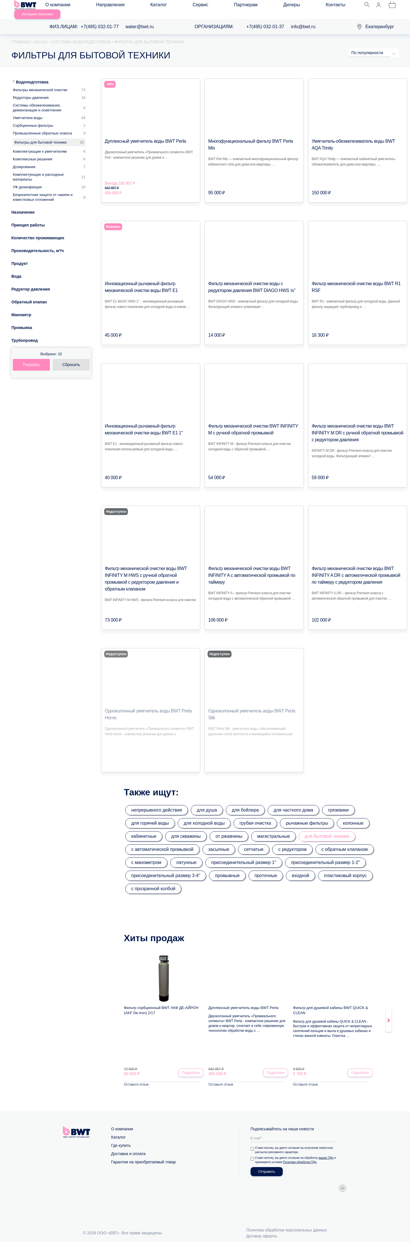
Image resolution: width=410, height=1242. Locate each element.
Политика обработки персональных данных (286, 1224)
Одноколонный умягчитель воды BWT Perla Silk (249, 704)
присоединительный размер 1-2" (325, 855)
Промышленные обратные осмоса (42, 126)
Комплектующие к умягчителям (40, 145)
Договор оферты (261, 1230)
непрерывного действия (156, 803)
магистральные (273, 829)
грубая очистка (255, 816)
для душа (207, 803)
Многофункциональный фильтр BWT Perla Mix (248, 134)
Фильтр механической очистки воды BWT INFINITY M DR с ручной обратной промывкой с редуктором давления (355, 426)
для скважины (186, 829)
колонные (353, 816)
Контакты (238, 6)
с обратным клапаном (344, 842)
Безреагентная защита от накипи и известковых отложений (43, 190)
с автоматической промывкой (162, 842)
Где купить (121, 1139)
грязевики (338, 803)
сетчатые (253, 842)
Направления (98, 6)
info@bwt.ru (303, 20)
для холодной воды (204, 816)
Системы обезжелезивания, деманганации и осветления (37, 101)
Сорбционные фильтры (33, 119)
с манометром (146, 855)
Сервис (154, 6)
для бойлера (245, 803)
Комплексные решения (32, 152)
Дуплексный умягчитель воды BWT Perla (140, 134)
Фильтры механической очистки (40, 83)
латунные (186, 855)
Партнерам (182, 6)
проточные (266, 869)
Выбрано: (51, 347)
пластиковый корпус (345, 869)
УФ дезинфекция (27, 180)
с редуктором (292, 842)
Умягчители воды (27, 111)
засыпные (218, 842)
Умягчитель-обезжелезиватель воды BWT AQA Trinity (357, 134)
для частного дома (293, 803)
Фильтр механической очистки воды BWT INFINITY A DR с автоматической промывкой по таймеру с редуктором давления (357, 569)
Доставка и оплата (128, 1148)
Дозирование (24, 160)
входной (300, 869)
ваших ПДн (327, 1152)
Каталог (129, 6)
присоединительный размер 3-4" (165, 869)
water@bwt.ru (140, 20)
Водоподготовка (32, 75)
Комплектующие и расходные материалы (38, 170)
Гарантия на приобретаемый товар (143, 1156)
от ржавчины (229, 829)
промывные (227, 869)
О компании (62, 6)
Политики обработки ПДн (303, 1156)
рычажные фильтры (307, 816)
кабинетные (143, 829)
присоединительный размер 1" (243, 855)
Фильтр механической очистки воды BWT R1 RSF (354, 277)
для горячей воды (150, 816)
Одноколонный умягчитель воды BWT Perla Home (148, 704)
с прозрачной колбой (153, 882)
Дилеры (211, 6)
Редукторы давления (31, 91)
